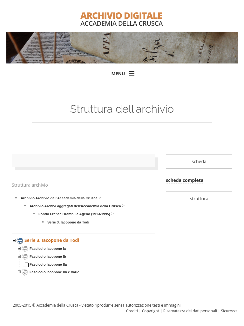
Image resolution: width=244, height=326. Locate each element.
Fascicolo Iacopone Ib (48, 256)
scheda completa (184, 180)
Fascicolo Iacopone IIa (48, 264)
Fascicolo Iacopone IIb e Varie (54, 272)
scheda (199, 161)
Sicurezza (229, 311)
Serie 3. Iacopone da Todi (68, 222)
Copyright (150, 311)
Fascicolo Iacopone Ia (48, 248)
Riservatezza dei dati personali (190, 311)
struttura (199, 199)
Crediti (132, 311)
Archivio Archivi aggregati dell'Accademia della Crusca (75, 206)
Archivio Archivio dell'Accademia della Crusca (59, 198)
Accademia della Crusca (58, 305)
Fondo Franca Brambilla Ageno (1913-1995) (74, 214)
